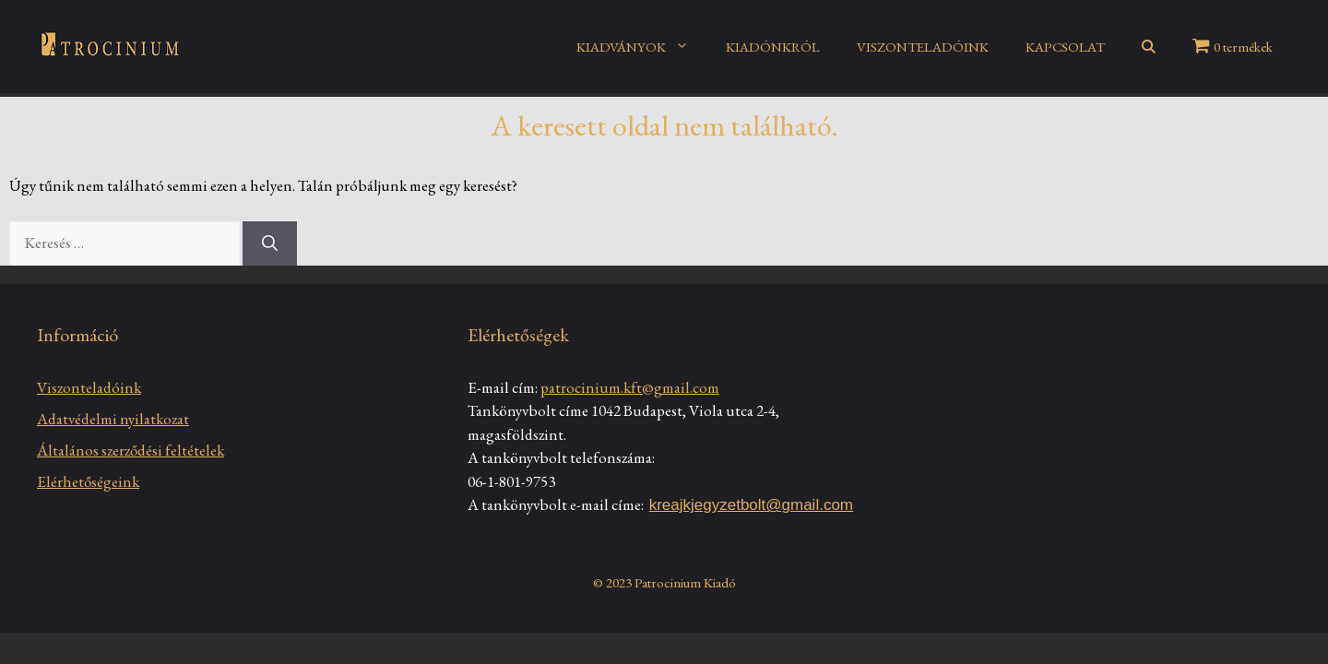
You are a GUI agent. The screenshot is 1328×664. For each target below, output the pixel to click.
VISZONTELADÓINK (923, 46)
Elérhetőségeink (88, 481)
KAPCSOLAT (1065, 46)
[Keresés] (270, 243)
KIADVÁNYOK (641, 47)
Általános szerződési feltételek (130, 450)
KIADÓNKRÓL (773, 46)
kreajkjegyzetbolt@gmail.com (751, 505)
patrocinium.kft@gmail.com (629, 387)
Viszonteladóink (89, 387)
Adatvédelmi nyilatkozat (113, 419)
